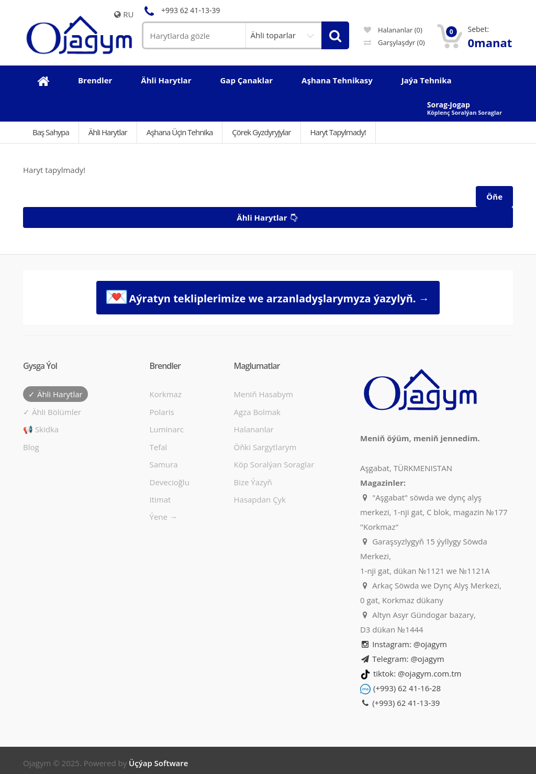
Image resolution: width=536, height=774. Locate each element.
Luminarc (167, 429)
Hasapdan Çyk (259, 499)
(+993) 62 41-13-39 (400, 702)
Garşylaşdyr (394, 42)
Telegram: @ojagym (402, 658)
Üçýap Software (158, 763)
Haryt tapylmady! (338, 132)
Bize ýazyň (252, 482)
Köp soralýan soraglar (273, 464)
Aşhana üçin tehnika (180, 132)
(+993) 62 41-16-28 (407, 688)
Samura (164, 464)
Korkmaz (166, 394)
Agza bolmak (257, 412)
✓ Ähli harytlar (55, 394)
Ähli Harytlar (107, 132)
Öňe (494, 196)
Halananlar (253, 429)
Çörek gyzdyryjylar (261, 132)
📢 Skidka (41, 429)
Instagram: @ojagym (403, 644)
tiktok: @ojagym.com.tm (417, 673)
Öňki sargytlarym (264, 447)
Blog (31, 447)
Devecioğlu (169, 482)
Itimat (160, 499)
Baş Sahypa (50, 132)
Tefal (159, 447)
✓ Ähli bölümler (52, 412)
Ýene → (163, 516)
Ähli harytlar (268, 218)
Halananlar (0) (393, 30)
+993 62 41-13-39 (181, 10)
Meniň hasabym (263, 394)
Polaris (162, 412)
